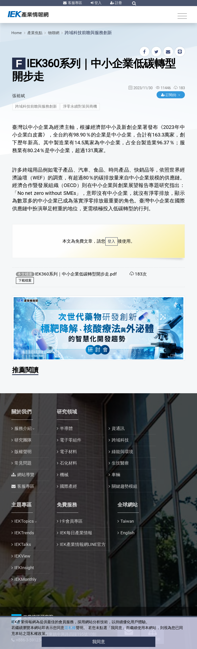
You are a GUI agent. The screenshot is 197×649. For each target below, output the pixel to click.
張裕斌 (18, 95)
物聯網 (53, 33)
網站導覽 (25, 474)
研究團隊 (23, 440)
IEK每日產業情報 (76, 532)
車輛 (116, 474)
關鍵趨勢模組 (124, 486)
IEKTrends (24, 532)
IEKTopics (24, 521)
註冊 (118, 3)
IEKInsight (24, 567)
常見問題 (23, 463)
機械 (64, 474)
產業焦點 (34, 33)
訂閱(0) (169, 95)
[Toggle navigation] (182, 15)
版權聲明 (23, 451)
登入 (98, 3)
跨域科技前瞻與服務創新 (88, 32)
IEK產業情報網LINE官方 (83, 544)
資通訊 (118, 428)
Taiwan (127, 521)
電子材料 (68, 451)
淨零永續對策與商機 (80, 106)
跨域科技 (120, 440)
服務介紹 (23, 428)
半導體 (66, 428)
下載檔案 (25, 280)
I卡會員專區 (71, 521)
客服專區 (74, 3)
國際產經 (68, 486)
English (127, 532)
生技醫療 (120, 463)
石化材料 (68, 463)
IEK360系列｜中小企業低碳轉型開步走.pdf (76, 273)
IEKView (22, 556)
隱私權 (70, 627)
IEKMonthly (25, 579)
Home (16, 33)
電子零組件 (70, 440)
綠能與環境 (122, 451)
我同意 (98, 641)
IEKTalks (22, 544)
